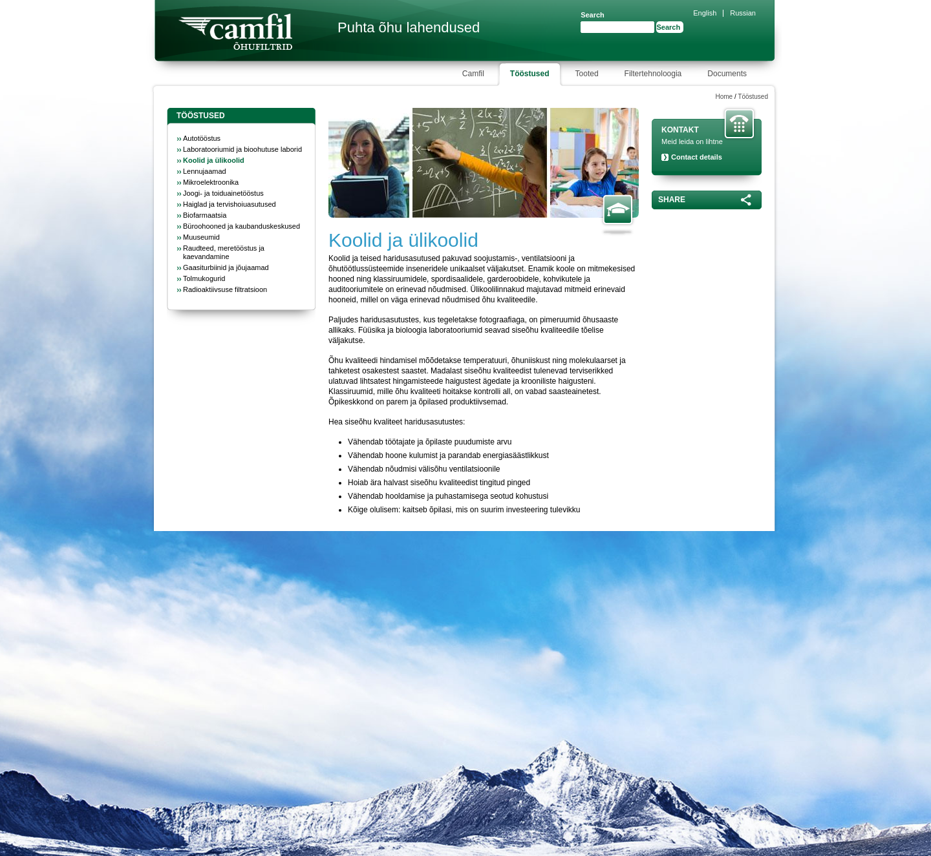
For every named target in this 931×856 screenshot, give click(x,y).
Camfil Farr (235, 32)
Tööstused (753, 96)
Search (593, 15)
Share (671, 199)
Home (724, 96)
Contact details (696, 157)
